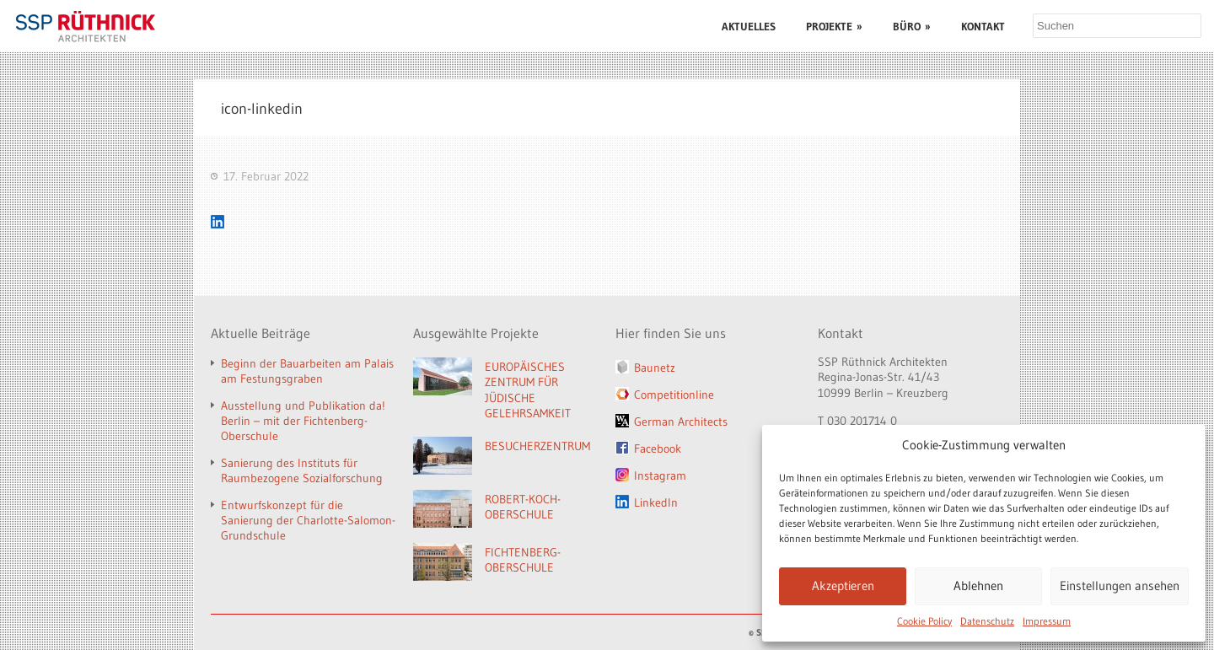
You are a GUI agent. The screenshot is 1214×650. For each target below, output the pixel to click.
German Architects (681, 421)
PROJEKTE (834, 26)
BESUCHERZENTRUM (537, 446)
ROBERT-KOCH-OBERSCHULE (523, 507)
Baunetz (654, 367)
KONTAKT (983, 26)
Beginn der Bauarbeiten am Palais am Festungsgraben (307, 371)
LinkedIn (656, 502)
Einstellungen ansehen (1119, 585)
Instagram (660, 475)
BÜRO (912, 26)
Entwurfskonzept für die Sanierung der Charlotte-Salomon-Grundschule (308, 520)
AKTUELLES (749, 26)
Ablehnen (978, 585)
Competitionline (674, 394)
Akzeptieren (843, 585)
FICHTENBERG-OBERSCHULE (523, 560)
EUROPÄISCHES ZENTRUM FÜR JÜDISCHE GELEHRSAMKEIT (528, 390)
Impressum (1047, 621)
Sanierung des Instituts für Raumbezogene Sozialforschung (302, 470)
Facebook (657, 448)
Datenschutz (987, 621)
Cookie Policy (924, 621)
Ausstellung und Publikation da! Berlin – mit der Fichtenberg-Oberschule (303, 420)
